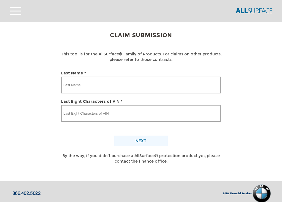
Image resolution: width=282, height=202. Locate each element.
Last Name (73, 73)
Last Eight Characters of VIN (91, 101)
